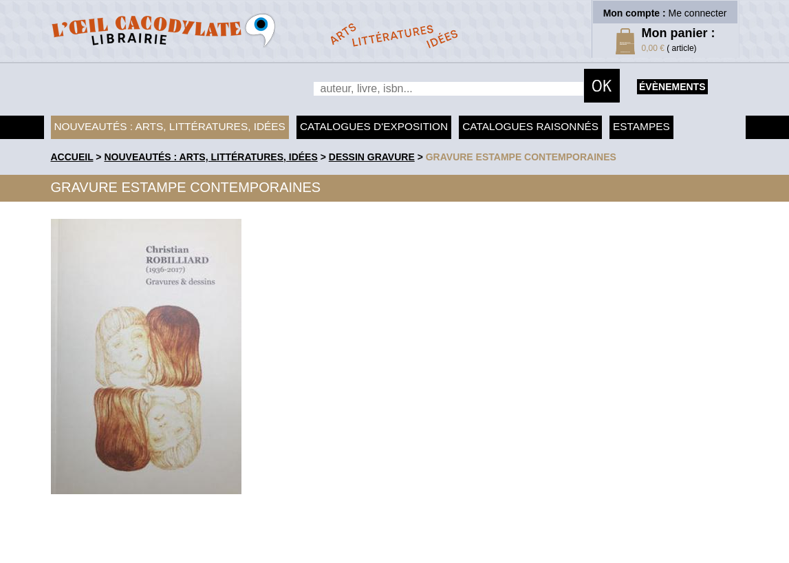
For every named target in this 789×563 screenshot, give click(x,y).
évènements (672, 86)
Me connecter (698, 13)
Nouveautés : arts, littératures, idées (169, 126)
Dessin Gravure (372, 156)
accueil (72, 156)
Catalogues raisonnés (530, 126)
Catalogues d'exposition (374, 126)
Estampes (641, 126)
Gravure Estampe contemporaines (521, 156)
